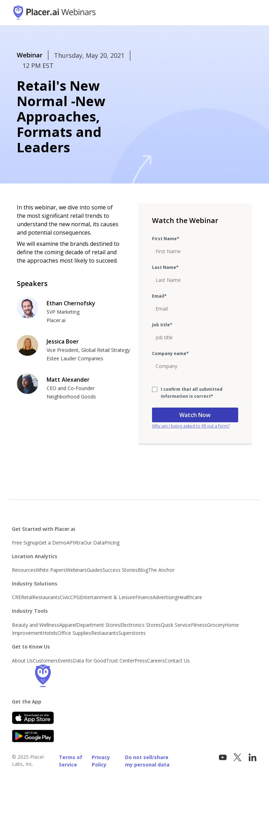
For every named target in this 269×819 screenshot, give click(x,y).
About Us (22, 660)
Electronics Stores (140, 625)
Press (140, 660)
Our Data (93, 542)
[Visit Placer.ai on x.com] (237, 758)
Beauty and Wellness (35, 625)
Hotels (50, 633)
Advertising (165, 597)
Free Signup (25, 542)
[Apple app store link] (33, 718)
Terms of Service (70, 761)
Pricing (111, 542)
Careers (156, 660)
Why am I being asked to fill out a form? (191, 426)
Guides (94, 570)
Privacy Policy (101, 761)
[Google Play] (33, 736)
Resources (24, 570)
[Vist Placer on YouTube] (222, 758)
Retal (27, 597)
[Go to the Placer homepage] (43, 676)
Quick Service (176, 625)
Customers (45, 660)
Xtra (78, 542)
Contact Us (177, 660)
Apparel (67, 625)
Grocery (216, 625)
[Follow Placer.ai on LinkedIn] (252, 758)
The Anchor (161, 570)
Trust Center (120, 660)
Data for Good (89, 660)
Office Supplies (74, 633)
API (70, 542)
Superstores (132, 633)
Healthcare (190, 597)
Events (65, 660)
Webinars (76, 570)
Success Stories (120, 570)
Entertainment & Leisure (107, 597)
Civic (65, 597)
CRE (16, 597)
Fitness (199, 625)
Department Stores (98, 625)
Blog (143, 570)
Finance (144, 597)
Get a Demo (53, 542)
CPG (75, 597)
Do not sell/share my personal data (147, 761)
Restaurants (46, 597)
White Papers (51, 570)
